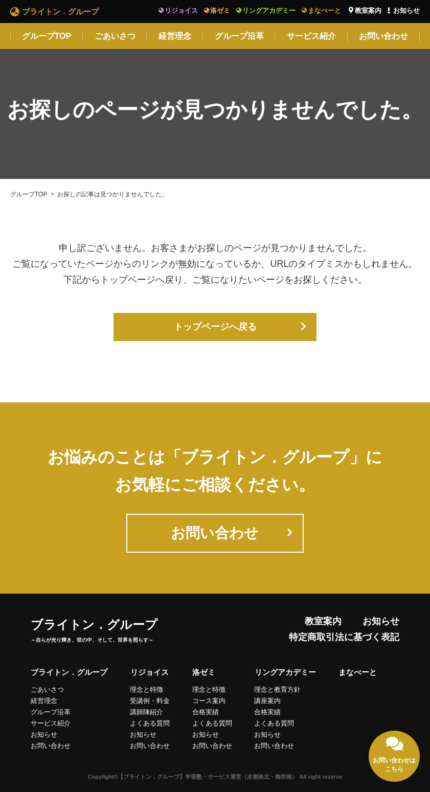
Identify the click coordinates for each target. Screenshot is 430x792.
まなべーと (324, 10)
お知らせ (406, 10)
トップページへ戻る (215, 327)
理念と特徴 (146, 689)
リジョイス (181, 10)
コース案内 (208, 701)
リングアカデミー (269, 10)
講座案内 (268, 701)
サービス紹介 (311, 36)
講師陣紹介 (146, 712)
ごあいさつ (115, 36)
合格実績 (205, 712)
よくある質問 (150, 723)
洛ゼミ (220, 10)
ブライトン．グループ (60, 11)
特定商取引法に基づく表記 (344, 637)
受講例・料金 (150, 701)
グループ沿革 (239, 36)
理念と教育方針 (278, 689)
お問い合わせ (383, 36)
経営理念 (175, 36)
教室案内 (368, 10)
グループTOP (47, 36)
